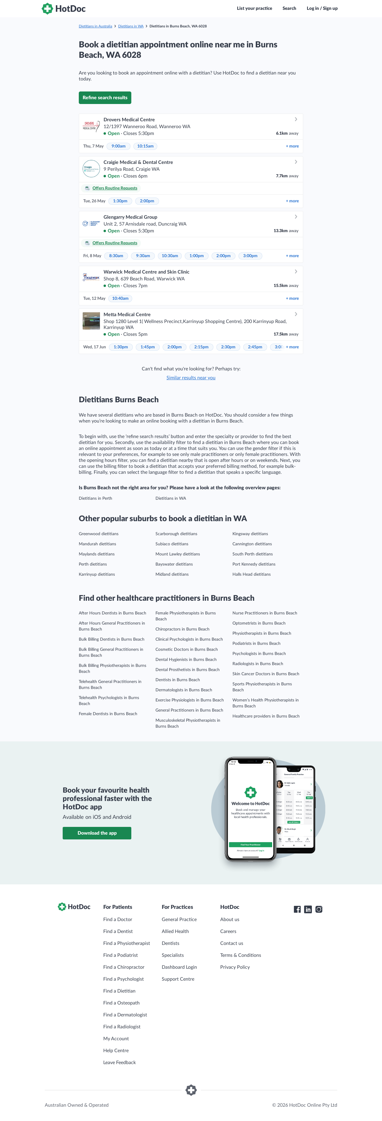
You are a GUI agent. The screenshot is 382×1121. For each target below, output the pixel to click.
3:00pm (250, 256)
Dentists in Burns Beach (177, 680)
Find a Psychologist (123, 979)
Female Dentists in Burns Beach (108, 714)
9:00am (119, 146)
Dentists (170, 943)
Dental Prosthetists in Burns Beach (187, 670)
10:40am (120, 298)
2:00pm (147, 201)
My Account (116, 1038)
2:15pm (201, 347)
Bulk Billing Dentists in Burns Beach (111, 639)
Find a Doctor (117, 919)
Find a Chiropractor (123, 967)
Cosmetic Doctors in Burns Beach (186, 650)
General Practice (179, 919)
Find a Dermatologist (125, 1015)
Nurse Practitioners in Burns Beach (264, 613)
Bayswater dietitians (174, 564)
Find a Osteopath (121, 1003)
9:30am (143, 256)
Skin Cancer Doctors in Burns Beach (265, 674)
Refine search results (105, 97)
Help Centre (116, 1050)
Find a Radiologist (122, 1026)
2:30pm (228, 347)
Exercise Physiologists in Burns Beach (189, 700)
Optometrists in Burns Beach (259, 623)
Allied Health (175, 931)
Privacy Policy (235, 967)
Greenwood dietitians (98, 534)
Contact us (231, 943)
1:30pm (120, 201)
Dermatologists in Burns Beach (183, 690)
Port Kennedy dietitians (253, 564)
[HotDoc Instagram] (318, 909)
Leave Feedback (119, 1062)
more (292, 146)
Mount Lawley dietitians (177, 554)
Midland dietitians (172, 574)
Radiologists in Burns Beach (257, 664)
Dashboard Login (179, 967)
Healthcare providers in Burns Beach (266, 716)
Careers (228, 931)
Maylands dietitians (97, 554)
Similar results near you (191, 377)
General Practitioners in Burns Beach (189, 710)
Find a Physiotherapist (126, 943)
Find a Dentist (118, 931)
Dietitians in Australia (95, 26)
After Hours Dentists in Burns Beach (112, 613)
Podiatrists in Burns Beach (256, 644)
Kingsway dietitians (250, 534)
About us (229, 919)
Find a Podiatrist (120, 955)
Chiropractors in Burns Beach (182, 629)
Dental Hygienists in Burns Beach (186, 660)
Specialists (173, 955)
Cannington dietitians (252, 544)
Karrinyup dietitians (97, 574)
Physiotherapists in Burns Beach (261, 633)
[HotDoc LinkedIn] (308, 909)
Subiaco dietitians (171, 544)
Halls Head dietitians (251, 574)
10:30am (170, 256)
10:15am (145, 146)
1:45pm (148, 347)
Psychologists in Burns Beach (259, 654)
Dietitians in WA (131, 26)
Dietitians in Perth (95, 498)
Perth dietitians (93, 564)
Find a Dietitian (119, 991)
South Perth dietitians (252, 554)
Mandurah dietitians (97, 544)
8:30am (116, 256)
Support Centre (178, 979)
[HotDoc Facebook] (297, 909)
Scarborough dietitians (176, 534)
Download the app (97, 833)
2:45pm (255, 347)
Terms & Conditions (240, 955)
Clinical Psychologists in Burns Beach (189, 639)
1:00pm (197, 256)
